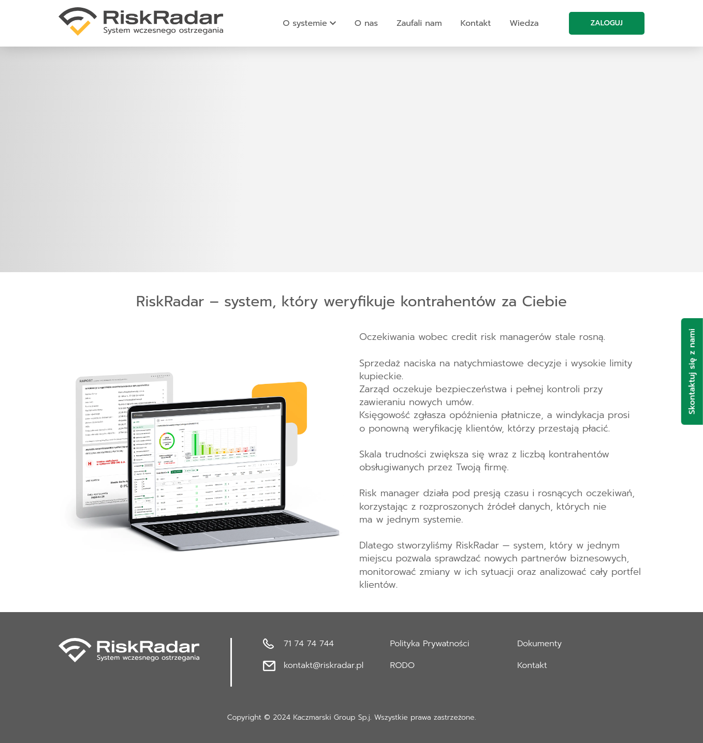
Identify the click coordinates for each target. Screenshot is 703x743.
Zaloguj (607, 23)
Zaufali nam (419, 23)
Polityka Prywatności (430, 643)
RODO (402, 665)
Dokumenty (539, 643)
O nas (366, 23)
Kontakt (476, 23)
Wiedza (523, 23)
